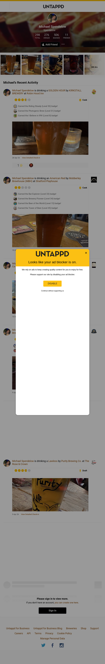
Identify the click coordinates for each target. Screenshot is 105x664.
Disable (52, 283)
